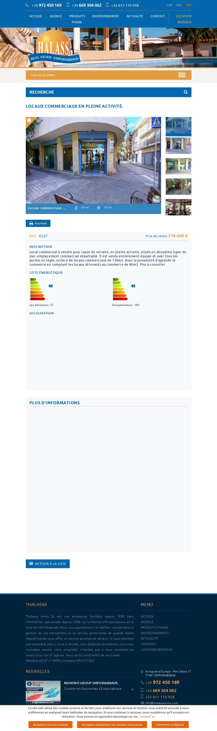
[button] (30, 158)
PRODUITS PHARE (77, 19)
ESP (169, 5)
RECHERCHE (108, 92)
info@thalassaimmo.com (159, 703)
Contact (157, 16)
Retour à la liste (48, 564)
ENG (179, 5)
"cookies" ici (147, 716)
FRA (188, 5)
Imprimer (38, 223)
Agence (56, 16)
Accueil (35, 16)
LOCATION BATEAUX (183, 19)
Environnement (105, 16)
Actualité (135, 16)
